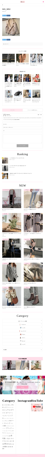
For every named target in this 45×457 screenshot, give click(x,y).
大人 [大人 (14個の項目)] (5, 441)
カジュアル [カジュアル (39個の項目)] (6, 410)
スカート (23, 337)
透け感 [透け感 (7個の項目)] (11, 446)
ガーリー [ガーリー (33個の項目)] (9, 413)
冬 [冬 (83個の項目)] (11, 436)
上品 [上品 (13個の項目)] (9, 435)
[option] (9, 365)
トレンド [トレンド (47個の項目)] (7, 423)
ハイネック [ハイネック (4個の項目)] (8, 425)
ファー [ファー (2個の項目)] (4, 428)
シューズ (23, 344)
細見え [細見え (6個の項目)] (10, 444)
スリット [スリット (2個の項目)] (8, 418)
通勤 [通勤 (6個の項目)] (3, 448)
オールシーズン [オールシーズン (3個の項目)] (11, 407)
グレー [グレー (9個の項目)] (6, 415)
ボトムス (23, 341)
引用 (41, 114)
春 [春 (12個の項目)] (13, 441)
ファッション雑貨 (23, 321)
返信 (38, 114)
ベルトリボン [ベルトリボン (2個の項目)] (5, 430)
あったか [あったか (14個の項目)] (4, 404)
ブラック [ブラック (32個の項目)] (9, 428)
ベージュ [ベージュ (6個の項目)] (10, 430)
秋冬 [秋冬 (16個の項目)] (7, 444)
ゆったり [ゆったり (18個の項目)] (5, 407)
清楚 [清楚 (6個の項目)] (3, 444)
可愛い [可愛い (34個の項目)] (4, 438)
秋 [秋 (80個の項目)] (5, 444)
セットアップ (23, 331)
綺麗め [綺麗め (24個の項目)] (5, 446)
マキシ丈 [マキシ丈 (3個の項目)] (8, 433)
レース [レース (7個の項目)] (6, 435)
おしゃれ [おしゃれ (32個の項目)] (11, 405)
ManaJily (22, 387)
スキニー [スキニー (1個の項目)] (5, 418)
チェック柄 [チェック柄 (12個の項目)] (8, 420)
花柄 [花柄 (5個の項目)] (8, 446)
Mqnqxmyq (8, 114)
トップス (23, 327)
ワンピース (24, 324)
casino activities (17, 119)
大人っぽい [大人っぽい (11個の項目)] (9, 441)
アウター (23, 334)
